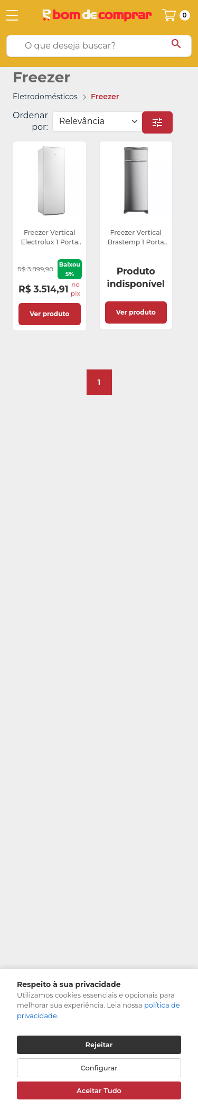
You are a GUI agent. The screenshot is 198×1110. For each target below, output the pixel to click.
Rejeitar (99, 1044)
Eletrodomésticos (45, 96)
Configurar (99, 1068)
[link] (50, 236)
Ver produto (49, 314)
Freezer (105, 96)
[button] (157, 122)
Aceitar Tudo (99, 1090)
